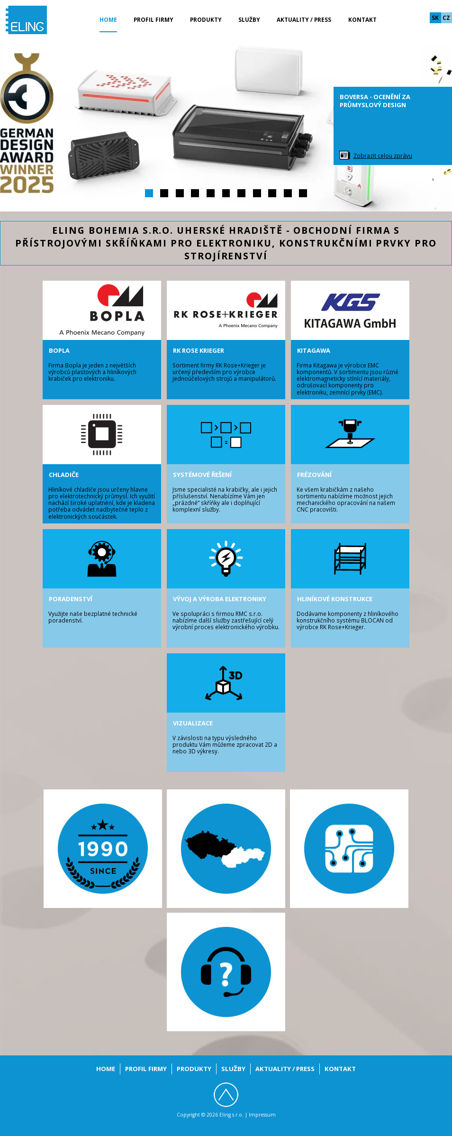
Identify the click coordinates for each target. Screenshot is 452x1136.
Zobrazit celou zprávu (382, 155)
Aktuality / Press (304, 19)
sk (435, 17)
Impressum (262, 1114)
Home (108, 19)
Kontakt (362, 19)
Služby (249, 19)
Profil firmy (153, 19)
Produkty (206, 19)
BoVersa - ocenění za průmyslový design (375, 100)
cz (446, 17)
